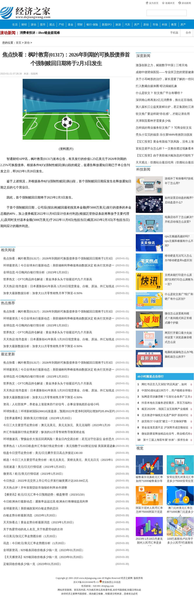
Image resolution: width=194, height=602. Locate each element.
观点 (52, 24)
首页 (18, 42)
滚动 (33, 24)
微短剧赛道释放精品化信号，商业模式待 (165, 434)
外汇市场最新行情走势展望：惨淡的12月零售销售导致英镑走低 (44, 432)
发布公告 (37, 235)
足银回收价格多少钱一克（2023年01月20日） (33, 564)
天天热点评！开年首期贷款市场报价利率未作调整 (35, 487)
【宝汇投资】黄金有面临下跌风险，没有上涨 (165, 141)
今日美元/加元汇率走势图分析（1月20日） (30, 536)
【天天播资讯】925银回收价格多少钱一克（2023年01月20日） (44, 557)
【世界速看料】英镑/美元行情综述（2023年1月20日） (38, 418)
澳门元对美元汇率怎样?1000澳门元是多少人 (180, 511)
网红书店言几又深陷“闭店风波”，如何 (165, 384)
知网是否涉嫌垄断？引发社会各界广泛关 (165, 396)
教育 (174, 24)
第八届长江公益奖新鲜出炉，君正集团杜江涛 (165, 106)
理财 (80, 24)
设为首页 (153, 3)
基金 (70, 24)
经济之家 (25, 12)
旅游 (118, 24)
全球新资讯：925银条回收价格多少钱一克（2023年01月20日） (44, 550)
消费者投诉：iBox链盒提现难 (40, 32)
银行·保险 (92, 24)
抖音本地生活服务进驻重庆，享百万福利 (165, 403)
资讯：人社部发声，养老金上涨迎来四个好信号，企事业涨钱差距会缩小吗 (51, 404)
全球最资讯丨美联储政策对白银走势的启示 (30, 508)
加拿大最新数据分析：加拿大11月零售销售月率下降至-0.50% (42, 293)
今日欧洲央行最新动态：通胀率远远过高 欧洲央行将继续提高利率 (45, 501)
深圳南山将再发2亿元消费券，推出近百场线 (164, 99)
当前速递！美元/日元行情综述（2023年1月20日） (35, 466)
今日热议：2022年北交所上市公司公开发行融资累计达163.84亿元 (45, 480)
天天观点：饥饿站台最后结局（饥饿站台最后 (165, 162)
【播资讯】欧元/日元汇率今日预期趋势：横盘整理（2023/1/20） (45, 494)
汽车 (127, 24)
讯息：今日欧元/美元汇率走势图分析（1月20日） (35, 543)
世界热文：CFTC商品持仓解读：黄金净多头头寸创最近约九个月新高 (47, 279)
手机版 (174, 32)
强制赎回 (15, 235)
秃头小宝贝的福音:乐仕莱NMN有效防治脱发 (164, 134)
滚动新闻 (186, 3)
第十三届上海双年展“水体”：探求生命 (165, 440)
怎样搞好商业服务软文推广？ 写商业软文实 (164, 127)
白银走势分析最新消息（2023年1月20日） (30, 515)
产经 (61, 24)
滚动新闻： (9, 33)
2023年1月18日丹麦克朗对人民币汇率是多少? (149, 542)
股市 (42, 24)
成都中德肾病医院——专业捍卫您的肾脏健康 (165, 72)
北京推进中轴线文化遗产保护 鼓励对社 (165, 415)
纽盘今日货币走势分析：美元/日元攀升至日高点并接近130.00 (43, 452)
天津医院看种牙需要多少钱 (153, 120)
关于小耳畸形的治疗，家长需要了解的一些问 (165, 79)
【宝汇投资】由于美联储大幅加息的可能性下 (165, 155)
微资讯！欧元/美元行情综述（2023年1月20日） (34, 473)
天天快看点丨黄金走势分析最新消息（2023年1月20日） (39, 522)
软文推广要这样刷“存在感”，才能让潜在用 (163, 113)
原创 (146, 24)
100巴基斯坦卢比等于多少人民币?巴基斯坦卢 (180, 542)
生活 (15, 24)
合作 (188, 32)
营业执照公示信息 (110, 582)
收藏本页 (170, 3)
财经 (24, 24)
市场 (155, 24)
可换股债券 (26, 235)
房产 (136, 24)
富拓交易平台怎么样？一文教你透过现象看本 (165, 148)
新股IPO (107, 24)
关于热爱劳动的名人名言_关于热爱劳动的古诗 (33, 529)
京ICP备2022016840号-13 (86, 582)
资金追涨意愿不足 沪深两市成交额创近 (165, 427)
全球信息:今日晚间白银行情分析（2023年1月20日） (37, 272)
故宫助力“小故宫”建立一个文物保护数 (165, 421)
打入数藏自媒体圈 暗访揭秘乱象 (156, 86)
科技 (164, 24)
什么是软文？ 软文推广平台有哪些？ (159, 93)
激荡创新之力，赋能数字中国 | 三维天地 (161, 65)
